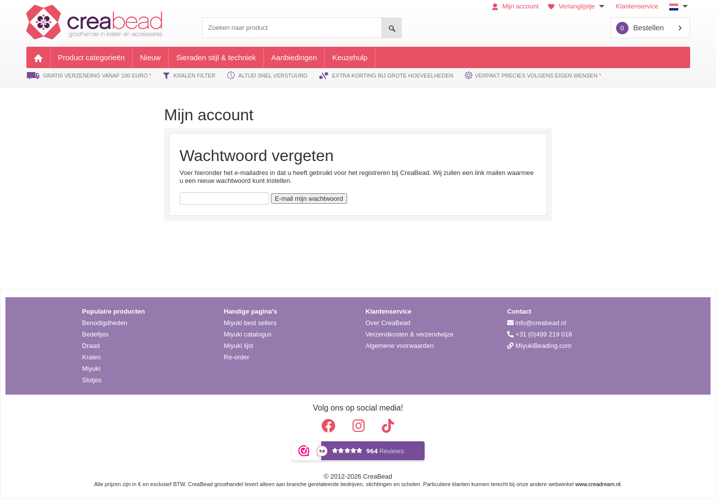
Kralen (91, 357)
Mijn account (515, 6)
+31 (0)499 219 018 (539, 334)
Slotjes (91, 380)
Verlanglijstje (577, 6)
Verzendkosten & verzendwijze (409, 334)
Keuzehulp (349, 57)
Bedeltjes (95, 334)
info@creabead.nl (536, 323)
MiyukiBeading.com (539, 345)
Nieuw (150, 57)
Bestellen (640, 28)
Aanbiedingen (294, 57)
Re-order (236, 357)
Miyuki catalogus (247, 334)
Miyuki (91, 368)
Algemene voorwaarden (399, 345)
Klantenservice (637, 6)
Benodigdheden (104, 323)
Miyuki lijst (238, 345)
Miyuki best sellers (250, 323)
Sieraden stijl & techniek (216, 57)
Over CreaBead (387, 323)
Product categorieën (91, 57)
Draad (90, 345)
